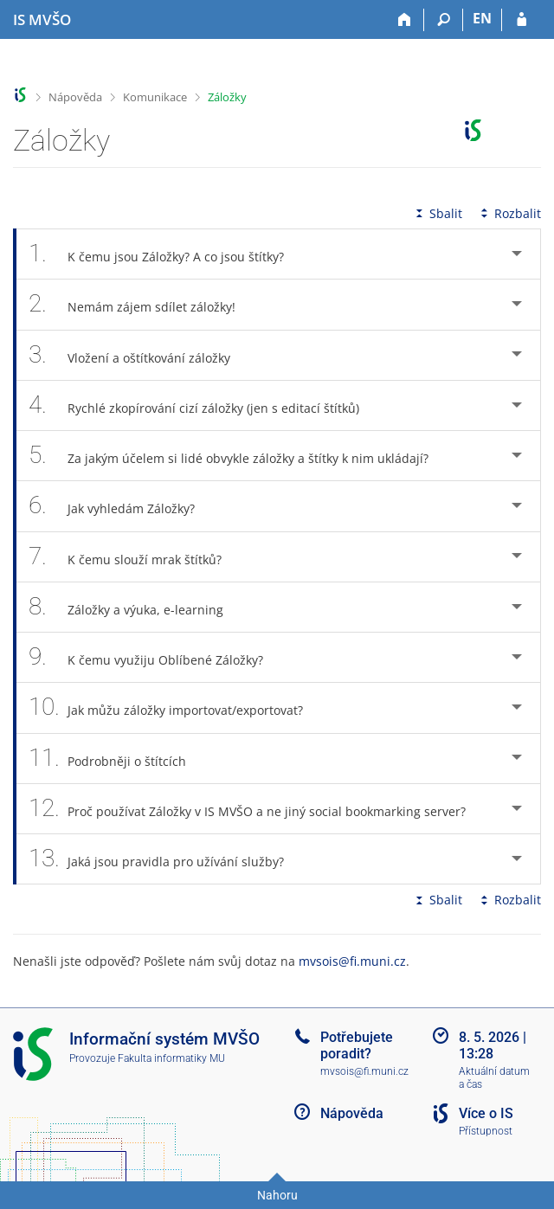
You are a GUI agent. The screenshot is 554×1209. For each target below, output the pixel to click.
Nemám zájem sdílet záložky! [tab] (141, 304)
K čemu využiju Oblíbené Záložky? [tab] (155, 657)
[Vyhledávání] (443, 20)
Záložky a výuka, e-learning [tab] (135, 607)
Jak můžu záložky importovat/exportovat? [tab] (175, 707)
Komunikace (155, 97)
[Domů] (404, 20)
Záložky (227, 97)
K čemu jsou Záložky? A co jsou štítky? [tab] (166, 254)
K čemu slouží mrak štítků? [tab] (135, 557)
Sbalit (437, 213)
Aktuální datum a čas (494, 1077)
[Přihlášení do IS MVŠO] (521, 20)
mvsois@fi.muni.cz (352, 961)
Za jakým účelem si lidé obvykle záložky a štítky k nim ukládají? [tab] (238, 456)
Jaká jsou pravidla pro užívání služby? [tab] (166, 859)
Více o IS (486, 1113)
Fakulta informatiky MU (171, 1058)
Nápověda (75, 97)
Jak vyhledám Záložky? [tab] (121, 506)
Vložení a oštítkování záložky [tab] (139, 355)
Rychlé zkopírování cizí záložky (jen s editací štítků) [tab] (203, 405)
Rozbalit (509, 213)
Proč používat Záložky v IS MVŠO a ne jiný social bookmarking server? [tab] (257, 809)
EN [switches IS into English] (482, 18)
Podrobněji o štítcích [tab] (117, 758)
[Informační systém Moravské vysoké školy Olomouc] (42, 20)
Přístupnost (485, 1131)
